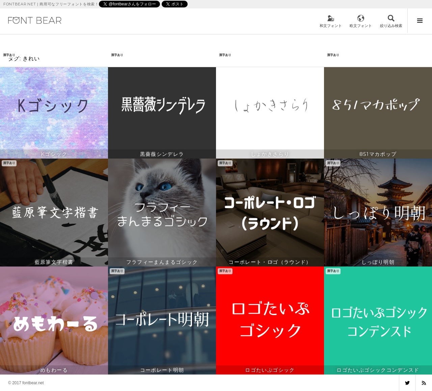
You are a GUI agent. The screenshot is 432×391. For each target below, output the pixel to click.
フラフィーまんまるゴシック (162, 262)
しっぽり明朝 (378, 262)
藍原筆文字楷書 (54, 262)
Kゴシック (54, 154)
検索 (391, 21)
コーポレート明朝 (162, 370)
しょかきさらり (270, 154)
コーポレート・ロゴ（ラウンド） (270, 262)
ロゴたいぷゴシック (270, 370)
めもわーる (54, 370)
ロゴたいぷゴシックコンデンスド (378, 370)
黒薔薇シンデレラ (162, 154)
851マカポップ (378, 154)
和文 (331, 21)
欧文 (361, 21)
